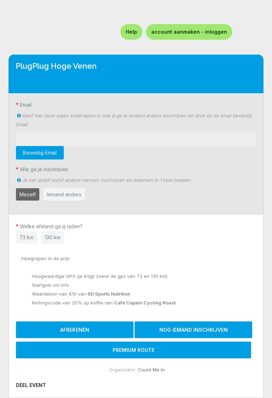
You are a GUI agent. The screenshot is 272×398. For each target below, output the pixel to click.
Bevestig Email (40, 153)
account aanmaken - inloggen (189, 32)
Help (131, 32)
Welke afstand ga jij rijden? (52, 226)
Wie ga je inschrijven (44, 169)
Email (26, 105)
